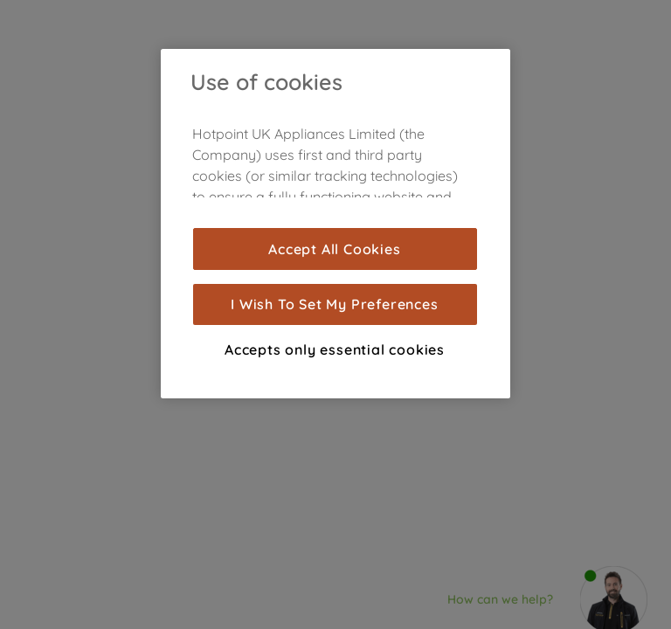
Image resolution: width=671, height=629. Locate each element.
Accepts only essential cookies (335, 349)
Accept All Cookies (334, 249)
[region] (335, 223)
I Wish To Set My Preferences (334, 304)
